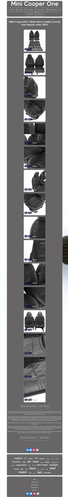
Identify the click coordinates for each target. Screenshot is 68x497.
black (33, 468)
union (42, 469)
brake (34, 473)
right (39, 472)
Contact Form (34, 482)
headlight (54, 465)
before (47, 462)
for (29, 461)
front (36, 461)
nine (38, 469)
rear (24, 462)
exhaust (16, 469)
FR (35, 490)
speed (26, 469)
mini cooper (42, 465)
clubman (16, 461)
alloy (22, 469)
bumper (12, 465)
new (25, 458)
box (29, 465)
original (18, 458)
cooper (22, 472)
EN (33, 490)
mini (52, 468)
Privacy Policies (34, 484)
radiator (42, 458)
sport (31, 458)
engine (42, 462)
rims (52, 458)
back (33, 465)
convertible (47, 473)
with (30, 473)
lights (46, 469)
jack (11, 459)
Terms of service (34, 487)
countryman (21, 465)
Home (34, 479)
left (36, 458)
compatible (54, 462)
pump (56, 458)
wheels (48, 458)
